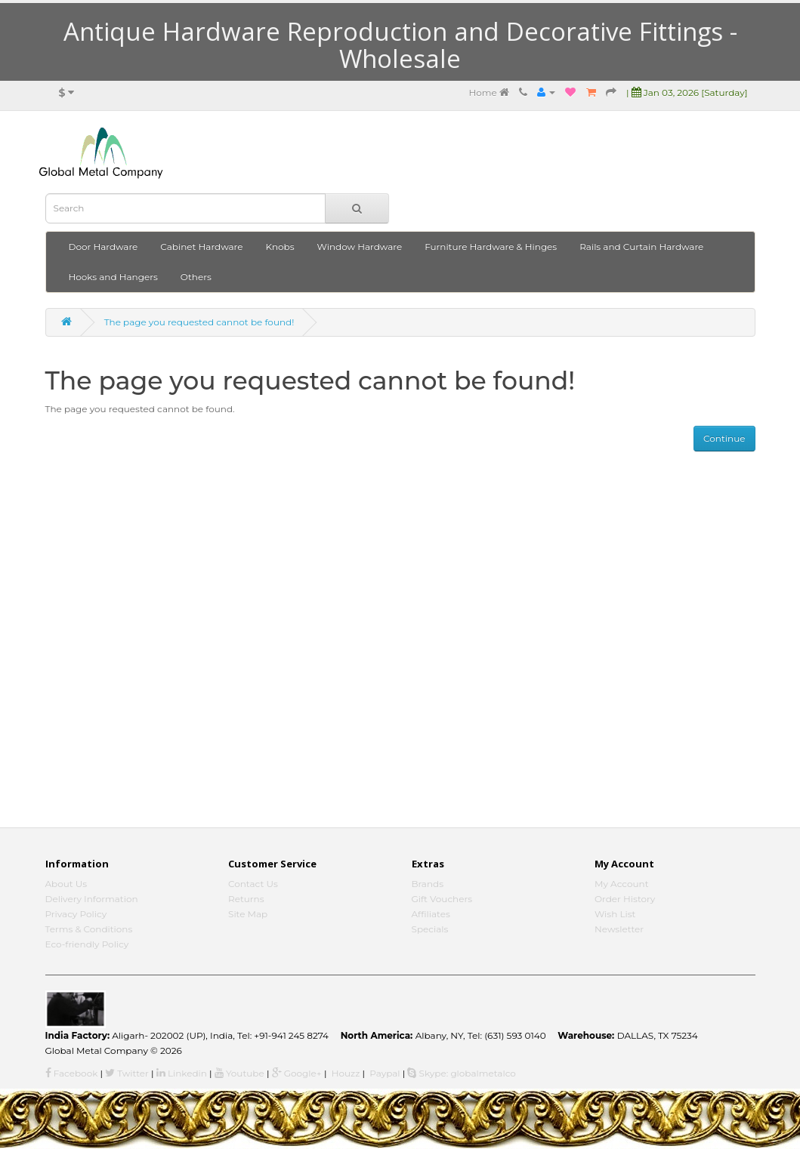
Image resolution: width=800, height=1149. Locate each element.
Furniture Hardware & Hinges (491, 246)
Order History (625, 898)
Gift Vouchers (442, 898)
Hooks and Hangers (113, 276)
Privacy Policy (76, 914)
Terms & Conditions (89, 929)
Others (196, 276)
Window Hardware (360, 246)
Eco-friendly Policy (87, 944)
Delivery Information (91, 898)
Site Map (247, 914)
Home (488, 92)
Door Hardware (103, 246)
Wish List (615, 914)
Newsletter (619, 929)
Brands (428, 883)
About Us (66, 883)
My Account (622, 883)
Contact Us (253, 883)
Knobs (280, 246)
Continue (724, 438)
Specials (430, 929)
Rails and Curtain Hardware (641, 246)
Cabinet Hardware (201, 246)
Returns (246, 898)
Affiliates (431, 914)
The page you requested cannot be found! (199, 322)
